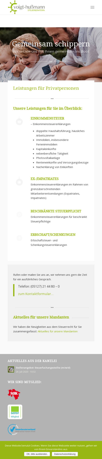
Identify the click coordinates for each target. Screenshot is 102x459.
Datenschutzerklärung (65, 454)
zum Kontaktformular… (35, 294)
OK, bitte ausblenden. (36, 454)
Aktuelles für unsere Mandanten (58, 331)
